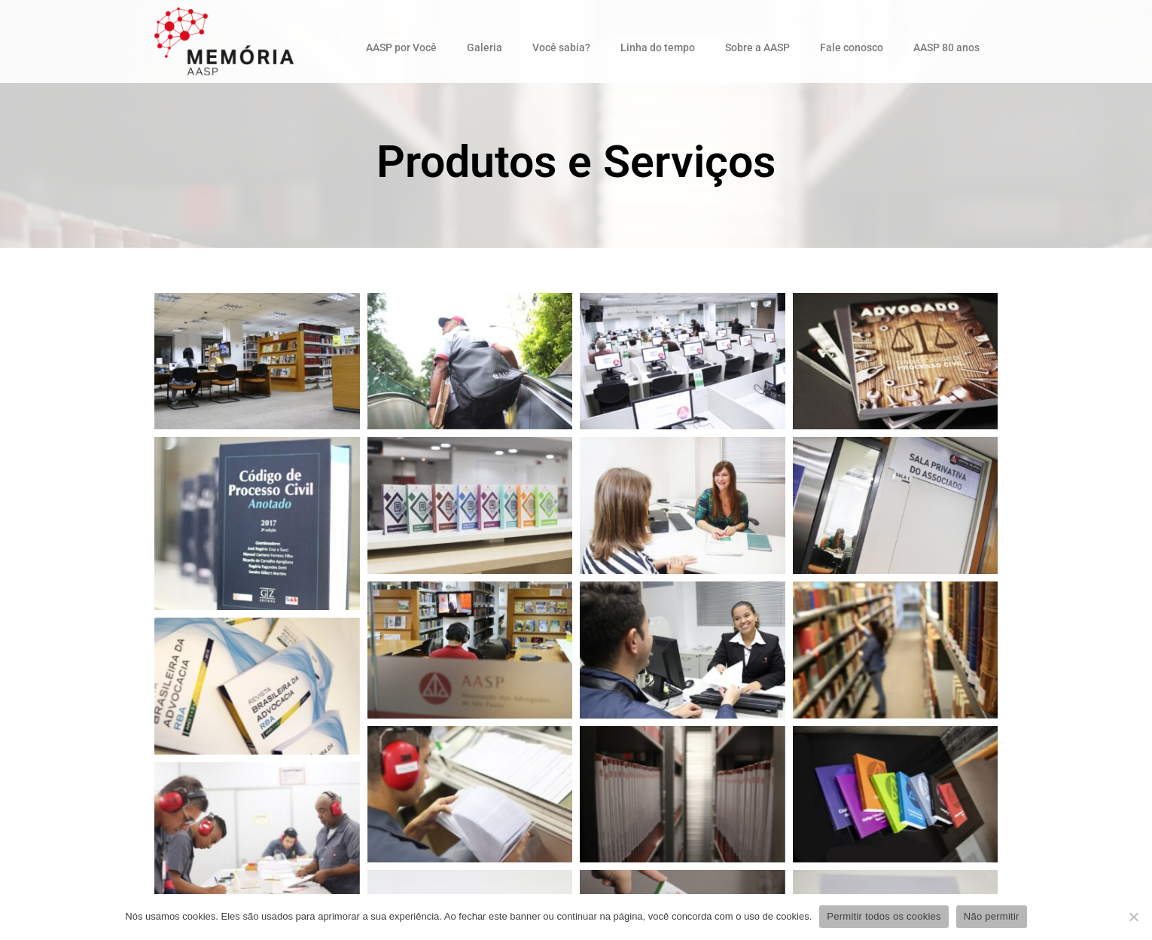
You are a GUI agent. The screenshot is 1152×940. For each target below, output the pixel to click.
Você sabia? (561, 47)
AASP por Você (401, 47)
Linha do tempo (657, 47)
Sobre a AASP (757, 47)
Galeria (484, 47)
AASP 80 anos (946, 47)
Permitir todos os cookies (883, 916)
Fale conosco (851, 47)
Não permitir (991, 916)
